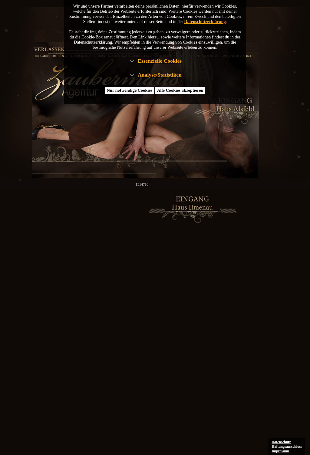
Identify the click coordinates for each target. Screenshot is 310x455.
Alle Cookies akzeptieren (180, 90)
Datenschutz (281, 442)
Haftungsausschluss (287, 446)
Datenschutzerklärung (205, 21)
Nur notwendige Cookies (130, 90)
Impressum (280, 451)
